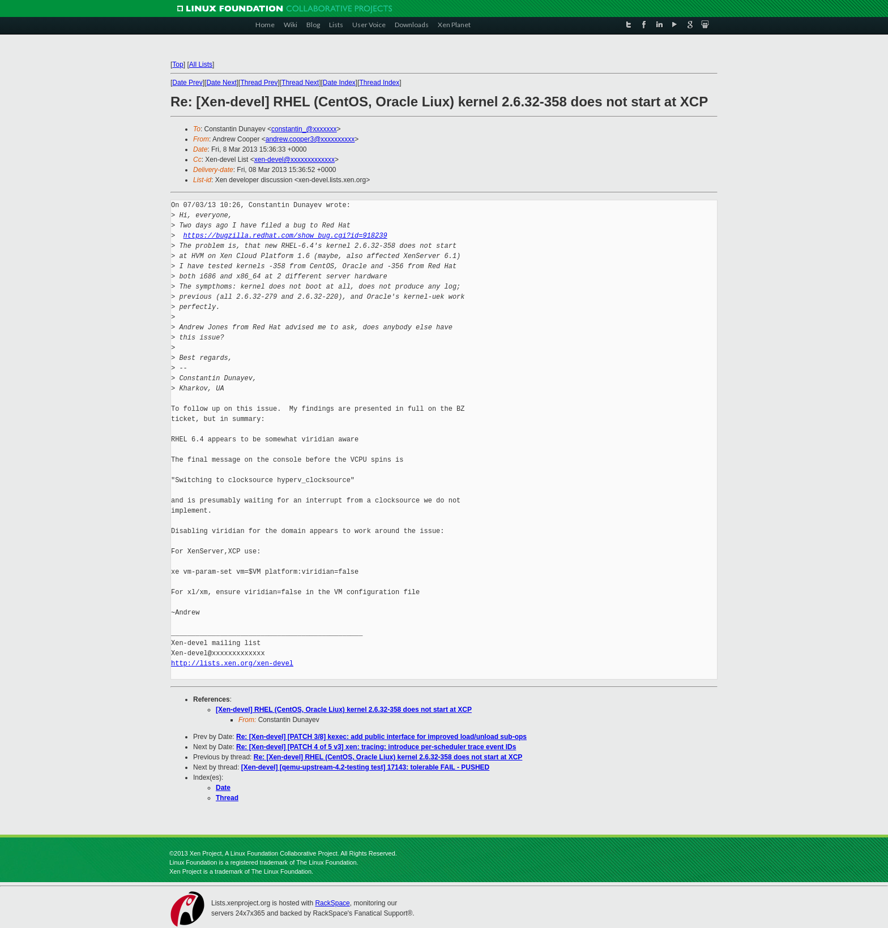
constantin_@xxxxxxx (304, 129)
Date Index (339, 83)
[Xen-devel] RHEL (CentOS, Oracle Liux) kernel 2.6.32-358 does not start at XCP (344, 710)
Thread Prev (259, 83)
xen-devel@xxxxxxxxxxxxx (294, 160)
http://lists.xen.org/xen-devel (232, 663)
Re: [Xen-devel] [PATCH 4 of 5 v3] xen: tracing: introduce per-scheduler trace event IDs (376, 747)
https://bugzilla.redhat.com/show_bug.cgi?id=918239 (285, 235)
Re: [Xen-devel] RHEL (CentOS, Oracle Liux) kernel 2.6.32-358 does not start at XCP (388, 757)
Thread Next (300, 83)
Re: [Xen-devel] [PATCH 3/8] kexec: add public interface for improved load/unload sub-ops (381, 737)
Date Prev (187, 83)
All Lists (200, 64)
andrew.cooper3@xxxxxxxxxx (310, 139)
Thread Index (380, 83)
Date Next (221, 83)
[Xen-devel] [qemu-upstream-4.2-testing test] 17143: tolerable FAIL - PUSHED (365, 767)
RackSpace (332, 903)
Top (177, 64)
